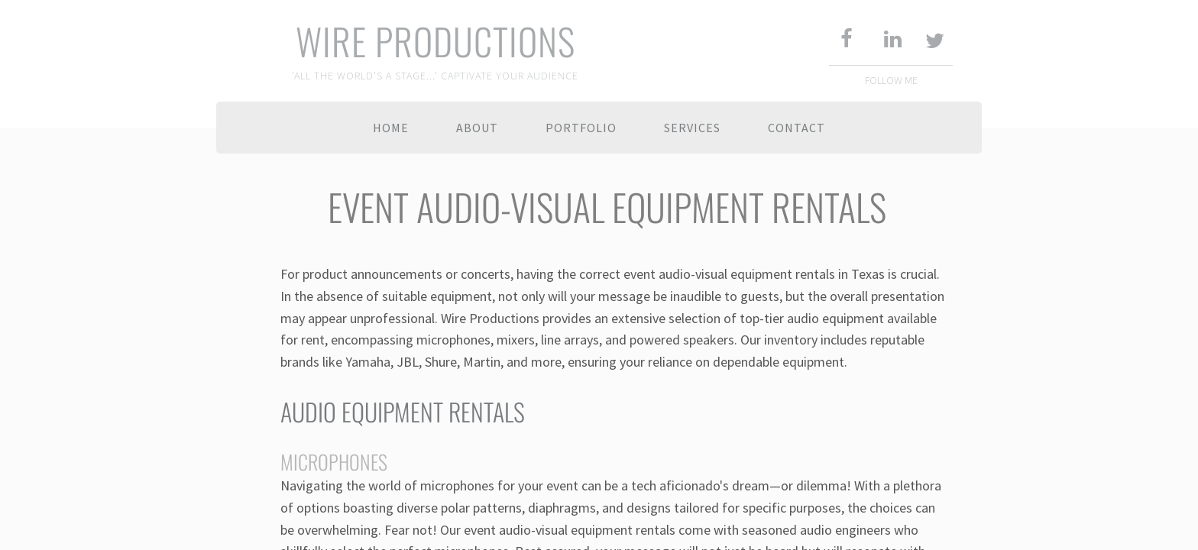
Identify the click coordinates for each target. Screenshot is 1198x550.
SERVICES (692, 127)
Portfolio (581, 127)
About (477, 127)
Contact (796, 127)
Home (391, 127)
